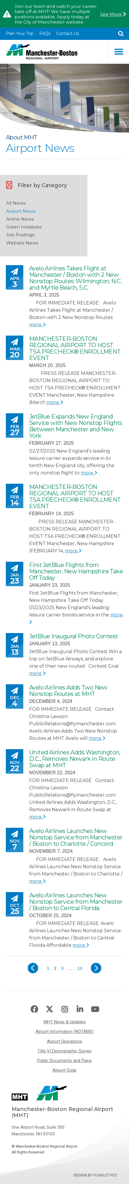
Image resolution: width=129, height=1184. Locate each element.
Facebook (34, 1009)
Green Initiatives (23, 227)
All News (15, 203)
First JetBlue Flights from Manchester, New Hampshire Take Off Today (76, 571)
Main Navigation (118, 52)
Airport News (20, 211)
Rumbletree (105, 1175)
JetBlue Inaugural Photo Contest (73, 636)
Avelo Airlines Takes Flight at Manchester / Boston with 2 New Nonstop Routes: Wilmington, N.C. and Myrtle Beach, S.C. (75, 278)
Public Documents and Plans (64, 1060)
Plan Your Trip (19, 33)
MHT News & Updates (65, 1022)
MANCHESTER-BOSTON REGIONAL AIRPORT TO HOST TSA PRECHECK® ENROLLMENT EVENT (75, 348)
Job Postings (20, 234)
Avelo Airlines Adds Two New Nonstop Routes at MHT (68, 690)
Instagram (64, 1009)
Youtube (95, 1009)
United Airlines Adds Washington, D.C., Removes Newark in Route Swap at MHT (74, 759)
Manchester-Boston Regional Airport (41, 51)
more (37, 324)
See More (111, 14)
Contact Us (67, 33)
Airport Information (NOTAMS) (65, 1031)
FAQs (44, 33)
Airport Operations (64, 1041)
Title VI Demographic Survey (64, 1051)
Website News (22, 243)
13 (80, 968)
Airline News (19, 219)
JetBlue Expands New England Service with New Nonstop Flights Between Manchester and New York (75, 426)
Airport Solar (64, 1070)
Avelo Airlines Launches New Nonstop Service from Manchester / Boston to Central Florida (75, 902)
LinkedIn (80, 1009)
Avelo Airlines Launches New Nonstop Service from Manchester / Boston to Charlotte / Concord (75, 837)
